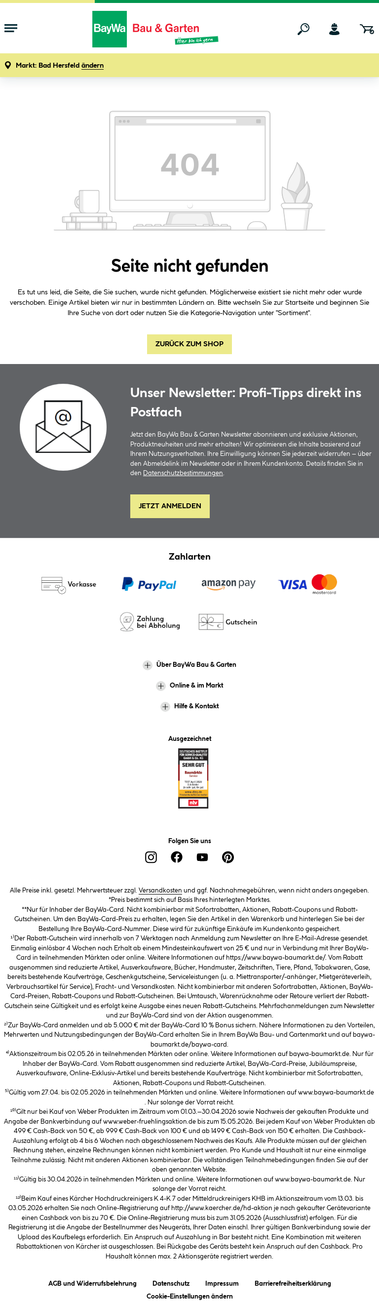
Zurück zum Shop (189, 344)
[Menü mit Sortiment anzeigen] (11, 29)
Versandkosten (160, 891)
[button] (60, 66)
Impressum (222, 1282)
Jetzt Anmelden (170, 506)
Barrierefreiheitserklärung (293, 1282)
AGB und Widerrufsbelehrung (92, 1282)
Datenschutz (171, 1282)
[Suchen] (303, 29)
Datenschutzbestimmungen (183, 473)
